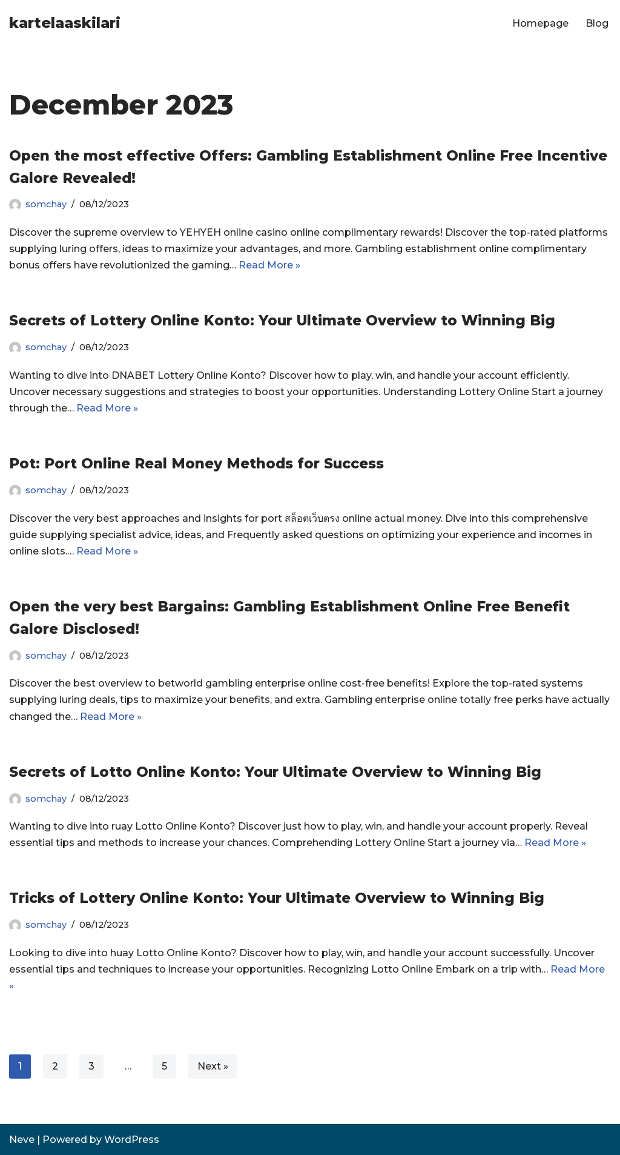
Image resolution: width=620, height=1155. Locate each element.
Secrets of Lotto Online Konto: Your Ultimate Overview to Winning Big (275, 772)
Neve (22, 1139)
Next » (212, 1066)
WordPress (131, 1139)
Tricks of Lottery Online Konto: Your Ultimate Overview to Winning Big (276, 898)
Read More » (269, 265)
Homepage (540, 23)
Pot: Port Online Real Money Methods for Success (196, 463)
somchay (46, 204)
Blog (596, 23)
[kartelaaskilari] (64, 23)
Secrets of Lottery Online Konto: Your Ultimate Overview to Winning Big (282, 320)
